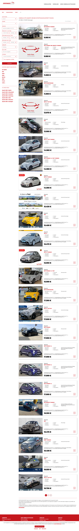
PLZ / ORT (4, 49)
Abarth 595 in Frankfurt (7, 94)
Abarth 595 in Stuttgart (7, 101)
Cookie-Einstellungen (57, 523)
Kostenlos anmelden (44, 519)
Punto (3, 80)
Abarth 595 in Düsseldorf (8, 92)
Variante (4, 26)
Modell (3, 21)
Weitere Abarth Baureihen (9, 67)
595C (3, 75)
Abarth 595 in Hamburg (7, 95)
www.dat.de (21, 507)
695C (3, 79)
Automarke (4, 16)
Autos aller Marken (9, 12)
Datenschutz (44, 528)
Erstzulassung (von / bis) (7, 35)
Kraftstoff (4, 44)
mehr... (3, 82)
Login (3, 520)
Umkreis (4, 54)
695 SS (3, 77)
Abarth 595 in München (7, 99)
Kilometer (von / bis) (6, 40)
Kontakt (60, 519)
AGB (40, 528)
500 (3, 71)
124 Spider (4, 69)
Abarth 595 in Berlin (6, 90)
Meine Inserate (24, 519)
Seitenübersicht (61, 520)
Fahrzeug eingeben (6, 519)
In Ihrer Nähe (5, 87)
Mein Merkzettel (24, 520)
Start (3, 12)
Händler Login (43, 520)
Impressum (36, 528)
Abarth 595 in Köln (6, 97)
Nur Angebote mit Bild (8, 59)
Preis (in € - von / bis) (6, 30)
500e (3, 73)
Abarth (16, 12)
